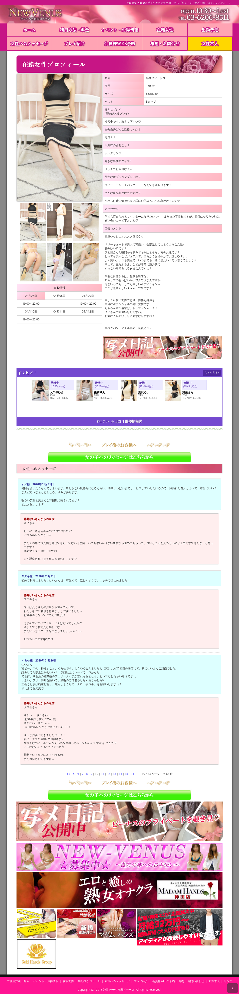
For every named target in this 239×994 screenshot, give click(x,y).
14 (120, 774)
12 (108, 774)
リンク (228, 981)
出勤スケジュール (89, 981)
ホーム (29, 30)
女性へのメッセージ (29, 43)
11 (102, 774)
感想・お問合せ (164, 43)
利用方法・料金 (74, 30)
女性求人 (210, 43)
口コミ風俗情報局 (128, 421)
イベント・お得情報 (119, 30)
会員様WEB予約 (119, 43)
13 (114, 774)
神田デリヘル (105, 421)
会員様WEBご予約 (163, 981)
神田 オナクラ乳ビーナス (118, 990)
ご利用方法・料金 (18, 981)
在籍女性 (164, 30)
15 (126, 774)
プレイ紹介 (74, 43)
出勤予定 (210, 30)
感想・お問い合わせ (191, 981)
